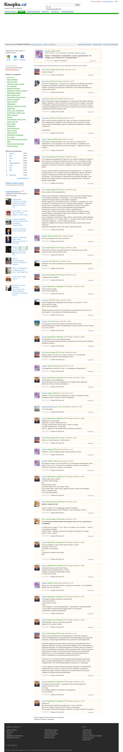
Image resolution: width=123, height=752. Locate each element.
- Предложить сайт (88, 737)
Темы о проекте (12, 130)
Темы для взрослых (13, 128)
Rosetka (47, 51)
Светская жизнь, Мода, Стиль (16, 119)
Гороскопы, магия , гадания (15, 84)
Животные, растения (13, 88)
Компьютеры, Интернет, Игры (16, 97)
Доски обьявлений (67, 11)
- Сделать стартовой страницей (92, 735)
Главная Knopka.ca (11, 11)
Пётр (10, 158)
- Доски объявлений (50, 732)
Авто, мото (10, 77)
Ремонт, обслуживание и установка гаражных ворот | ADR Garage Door (20, 270)
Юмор (9, 141)
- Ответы (8, 733)
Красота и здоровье (13, 99)
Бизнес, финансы (12, 79)
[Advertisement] (61, 28)
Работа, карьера (12, 115)
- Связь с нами (86, 732)
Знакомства (55, 11)
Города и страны (12, 82)
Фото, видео (11, 137)
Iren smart (45, 261)
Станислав (12, 175)
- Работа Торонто (49, 737)
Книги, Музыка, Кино (13, 95)
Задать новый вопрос (84, 44)
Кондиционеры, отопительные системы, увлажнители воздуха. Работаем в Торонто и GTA (19, 203)
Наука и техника (12, 102)
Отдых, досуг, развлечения (15, 110)
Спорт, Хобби (11, 124)
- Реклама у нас (87, 730)
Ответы (21, 11)
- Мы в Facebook (87, 733)
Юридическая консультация (15, 144)
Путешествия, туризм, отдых (16, 113)
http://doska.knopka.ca (12, 69)
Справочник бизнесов (33, 11)
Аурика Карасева (14, 163)
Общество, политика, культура (16, 106)
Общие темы (11, 108)
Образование (11, 104)
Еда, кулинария (12, 86)
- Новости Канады (11, 730)
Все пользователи (22, 178)
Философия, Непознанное (15, 135)
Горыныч (44, 321)
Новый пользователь (107, 1)
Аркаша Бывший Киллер (49, 406)
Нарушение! (93, 60)
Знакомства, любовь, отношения (17, 90)
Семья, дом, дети (12, 121)
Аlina (10, 155)
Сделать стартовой (96, 1)
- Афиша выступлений (51, 733)
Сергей (11, 153)
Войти (116, 1)
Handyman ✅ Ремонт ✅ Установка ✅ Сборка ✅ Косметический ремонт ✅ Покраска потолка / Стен (20, 251)
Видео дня (45, 11)
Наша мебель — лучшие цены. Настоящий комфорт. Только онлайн (20, 213)
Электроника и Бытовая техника (17, 139)
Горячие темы (97, 44)
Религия (9, 117)
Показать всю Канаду (36, 44)
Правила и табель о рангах (15, 183)
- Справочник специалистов (14, 735)
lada (10, 168)
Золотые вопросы (12, 146)
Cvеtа (11, 165)
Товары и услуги (12, 133)
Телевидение (11, 126)
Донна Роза (45, 81)
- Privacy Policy (86, 739)
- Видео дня (9, 732)
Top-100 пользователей (110, 44)
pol (10, 160)
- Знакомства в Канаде (51, 730)
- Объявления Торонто (13, 737)
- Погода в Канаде (49, 735)
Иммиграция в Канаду (14, 93)
